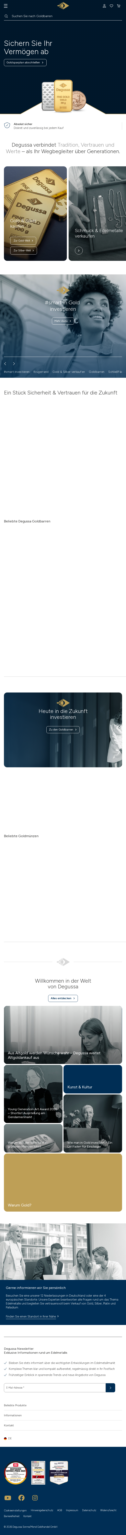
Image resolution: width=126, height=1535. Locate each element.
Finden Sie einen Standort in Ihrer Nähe (33, 1316)
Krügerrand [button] (41, 372)
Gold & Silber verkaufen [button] (68, 372)
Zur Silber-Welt (24, 250)
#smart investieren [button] (16, 372)
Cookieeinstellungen (15, 1510)
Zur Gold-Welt (24, 241)
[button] (63, 1439)
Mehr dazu (63, 321)
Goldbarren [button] (96, 372)
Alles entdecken (63, 998)
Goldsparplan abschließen (25, 62)
